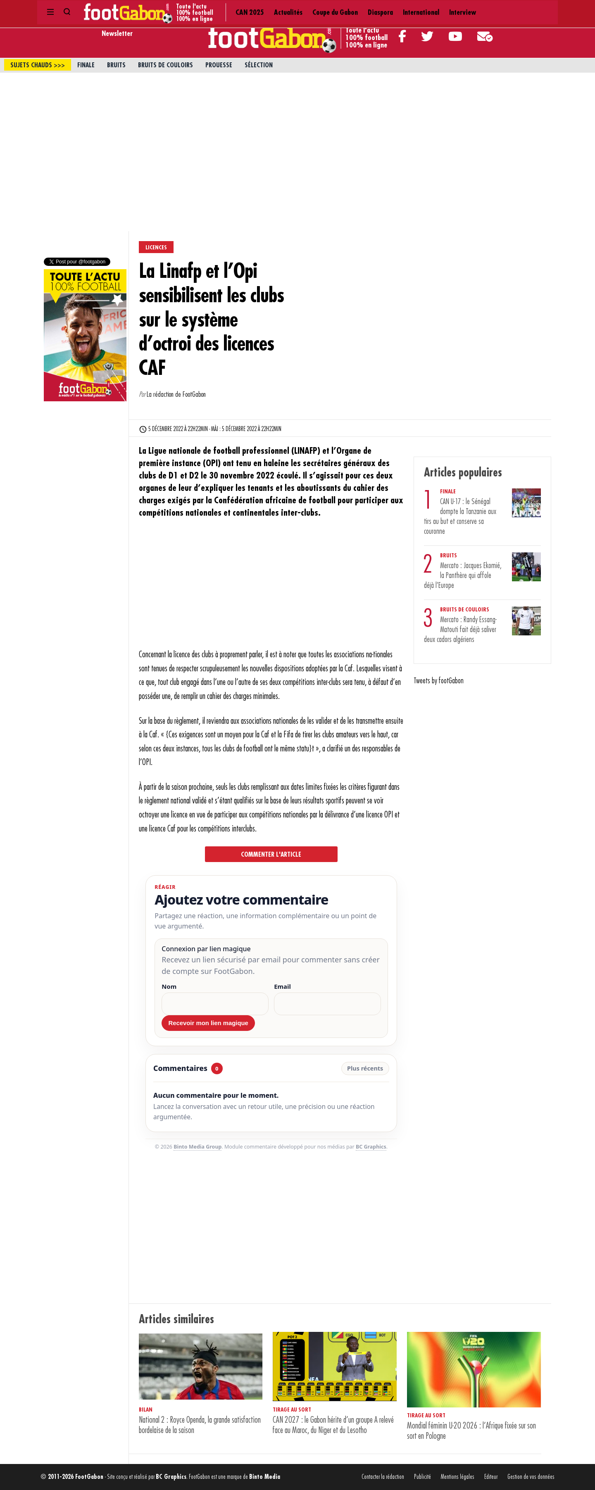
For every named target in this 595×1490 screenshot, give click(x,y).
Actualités (190, 8)
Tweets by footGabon (439, 681)
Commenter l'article (271, 854)
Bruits (116, 65)
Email (282, 986)
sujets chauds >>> (37, 65)
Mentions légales (457, 1477)
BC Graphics (371, 1146)
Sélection (259, 65)
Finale (86, 65)
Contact (479, 8)
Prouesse (218, 65)
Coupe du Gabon (233, 8)
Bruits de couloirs (165, 65)
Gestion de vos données (531, 1477)
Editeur (490, 1477)
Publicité (422, 1477)
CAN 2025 (156, 8)
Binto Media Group (197, 1146)
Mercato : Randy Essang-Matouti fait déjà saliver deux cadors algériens (460, 629)
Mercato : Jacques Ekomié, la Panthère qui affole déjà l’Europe (463, 575)
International (311, 8)
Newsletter (117, 33)
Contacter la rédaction (383, 1477)
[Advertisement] (297, 134)
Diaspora (274, 8)
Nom (169, 986)
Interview (349, 8)
